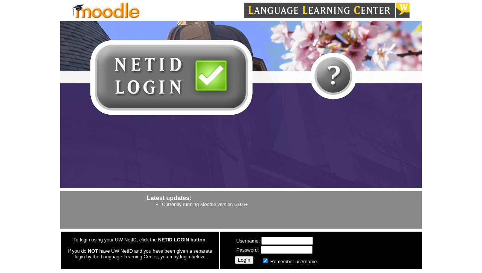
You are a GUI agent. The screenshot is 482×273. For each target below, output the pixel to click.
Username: (248, 241)
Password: (248, 250)
